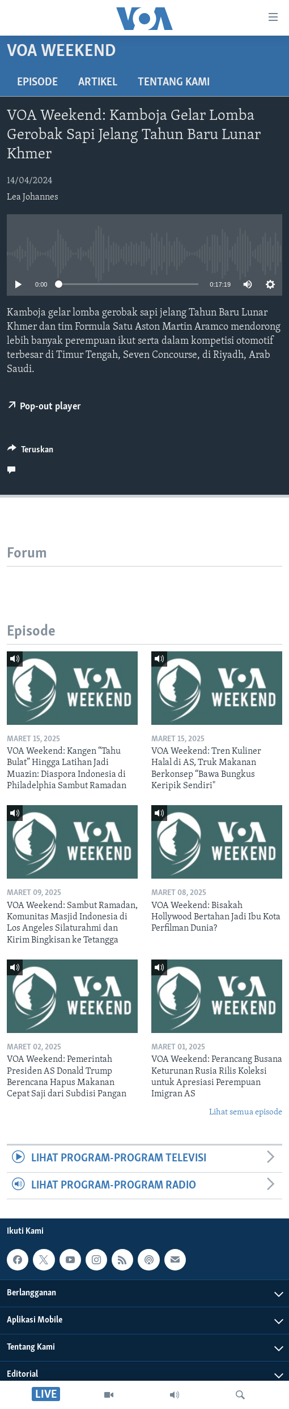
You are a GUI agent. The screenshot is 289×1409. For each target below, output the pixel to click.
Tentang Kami (174, 82)
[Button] (30, 452)
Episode (37, 82)
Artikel (97, 82)
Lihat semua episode (245, 1112)
